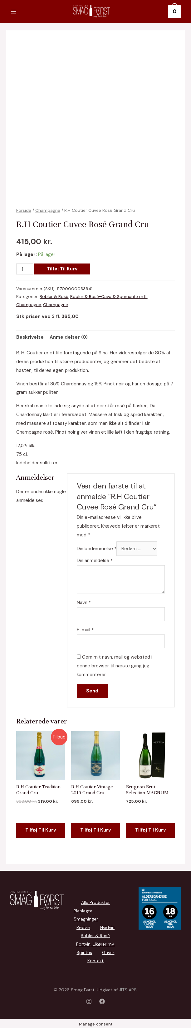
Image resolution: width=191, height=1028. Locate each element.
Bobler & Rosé (54, 297)
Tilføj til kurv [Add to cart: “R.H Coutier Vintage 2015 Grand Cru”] (95, 827)
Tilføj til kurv (62, 269)
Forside (23, 210)
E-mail (84, 629)
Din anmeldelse (94, 560)
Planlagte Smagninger (86, 914)
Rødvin (83, 927)
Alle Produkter (95, 902)
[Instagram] (89, 1000)
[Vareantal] (24, 269)
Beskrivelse (30, 337)
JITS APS (128, 988)
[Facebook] (102, 1000)
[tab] (30, 337)
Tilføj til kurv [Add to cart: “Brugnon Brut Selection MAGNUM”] (150, 827)
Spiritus (84, 951)
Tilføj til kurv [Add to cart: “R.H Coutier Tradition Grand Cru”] (40, 827)
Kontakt (95, 959)
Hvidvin (107, 927)
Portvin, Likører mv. (95, 943)
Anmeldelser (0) (69, 337)
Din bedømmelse (96, 548)
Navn (83, 602)
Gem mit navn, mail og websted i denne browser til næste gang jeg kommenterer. (114, 666)
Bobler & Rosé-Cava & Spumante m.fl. (109, 297)
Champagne (47, 210)
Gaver (108, 951)
